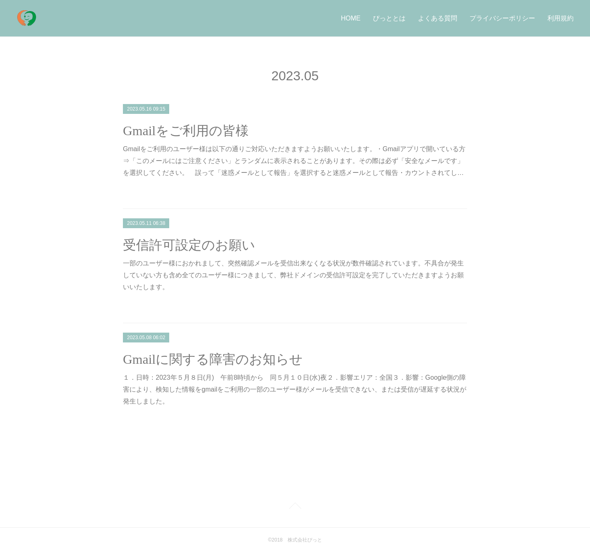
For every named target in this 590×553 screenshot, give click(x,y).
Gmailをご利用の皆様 (186, 130)
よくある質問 (437, 18)
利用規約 (560, 18)
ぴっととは (389, 18)
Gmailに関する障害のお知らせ (213, 359)
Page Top (295, 507)
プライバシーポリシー (502, 18)
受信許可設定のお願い (189, 245)
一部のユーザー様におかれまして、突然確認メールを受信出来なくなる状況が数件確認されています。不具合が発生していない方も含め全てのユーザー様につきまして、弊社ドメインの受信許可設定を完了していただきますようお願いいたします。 (293, 275)
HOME (351, 18)
